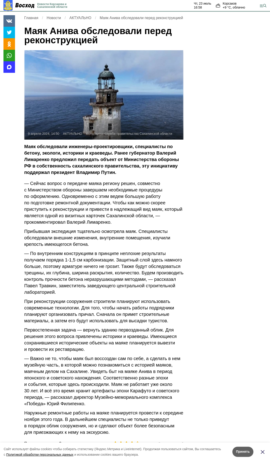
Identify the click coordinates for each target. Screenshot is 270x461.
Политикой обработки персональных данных (39, 454)
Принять (243, 451)
